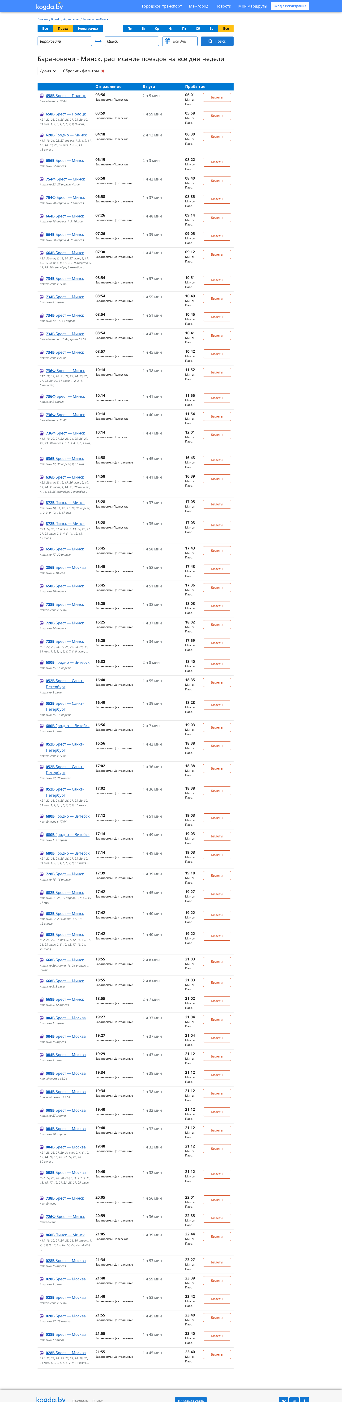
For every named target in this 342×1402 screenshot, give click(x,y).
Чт (171, 28)
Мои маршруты (252, 6)
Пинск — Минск (65, 502)
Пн (130, 28)
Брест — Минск (65, 160)
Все (45, 28)
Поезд (63, 28)
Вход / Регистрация (290, 6)
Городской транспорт (162, 6)
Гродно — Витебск (68, 662)
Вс (211, 28)
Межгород (198, 6)
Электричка (88, 28)
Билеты (217, 97)
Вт (143, 28)
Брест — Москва (66, 567)
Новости (223, 6)
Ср (157, 28)
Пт (184, 28)
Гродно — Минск (66, 135)
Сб (198, 28)
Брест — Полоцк (66, 95)
